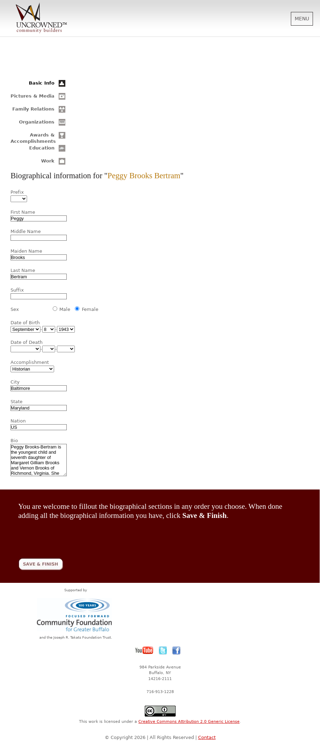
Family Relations (33, 109)
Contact (207, 737)
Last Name (23, 270)
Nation (18, 421)
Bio (14, 440)
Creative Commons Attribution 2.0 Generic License (189, 721)
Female (90, 309)
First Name (23, 212)
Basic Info (41, 83)
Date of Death (27, 342)
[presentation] (71, 534)
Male (64, 309)
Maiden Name (26, 251)
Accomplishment (30, 362)
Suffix (17, 290)
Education (41, 148)
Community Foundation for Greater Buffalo (75, 614)
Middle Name (26, 231)
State (16, 401)
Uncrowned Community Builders (41, 18)
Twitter (163, 650)
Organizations (36, 122)
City (15, 382)
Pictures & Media (32, 96)
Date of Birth (25, 322)
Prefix (17, 192)
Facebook (176, 650)
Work (47, 161)
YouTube (144, 650)
